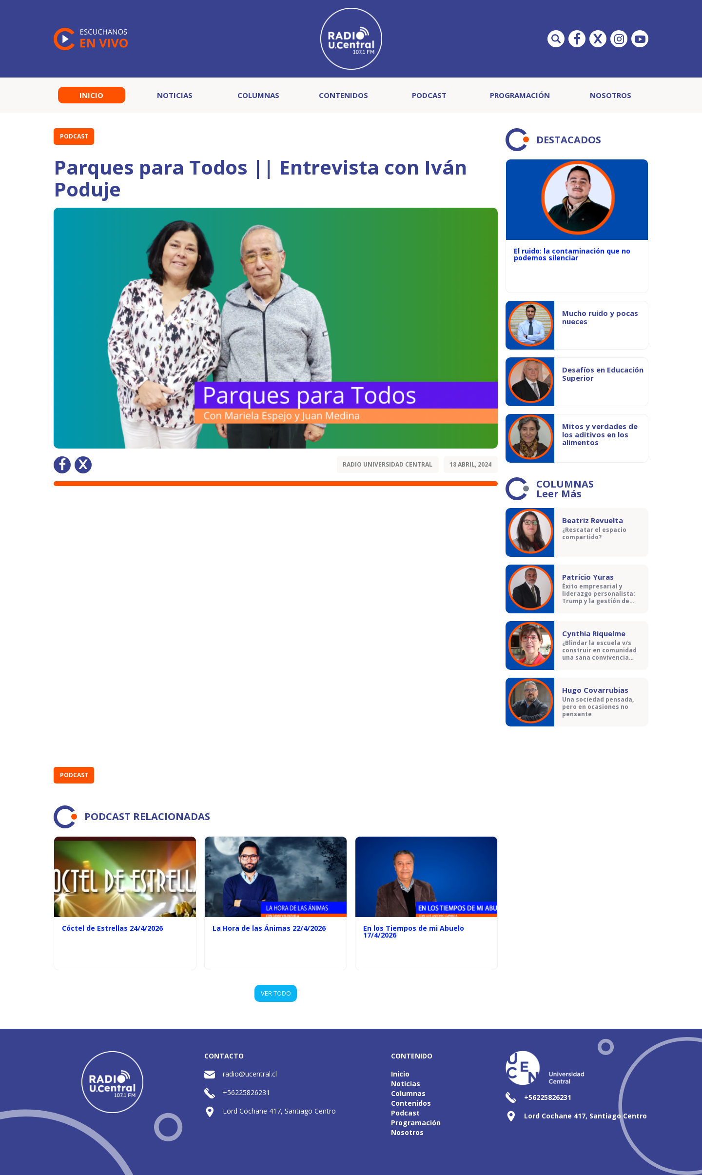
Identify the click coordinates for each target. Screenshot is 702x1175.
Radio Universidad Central (387, 464)
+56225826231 (246, 1092)
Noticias (175, 95)
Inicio (91, 95)
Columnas (258, 95)
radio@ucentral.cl (250, 1073)
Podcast (429, 95)
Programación (520, 95)
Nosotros (610, 95)
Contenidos (343, 95)
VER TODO (276, 993)
